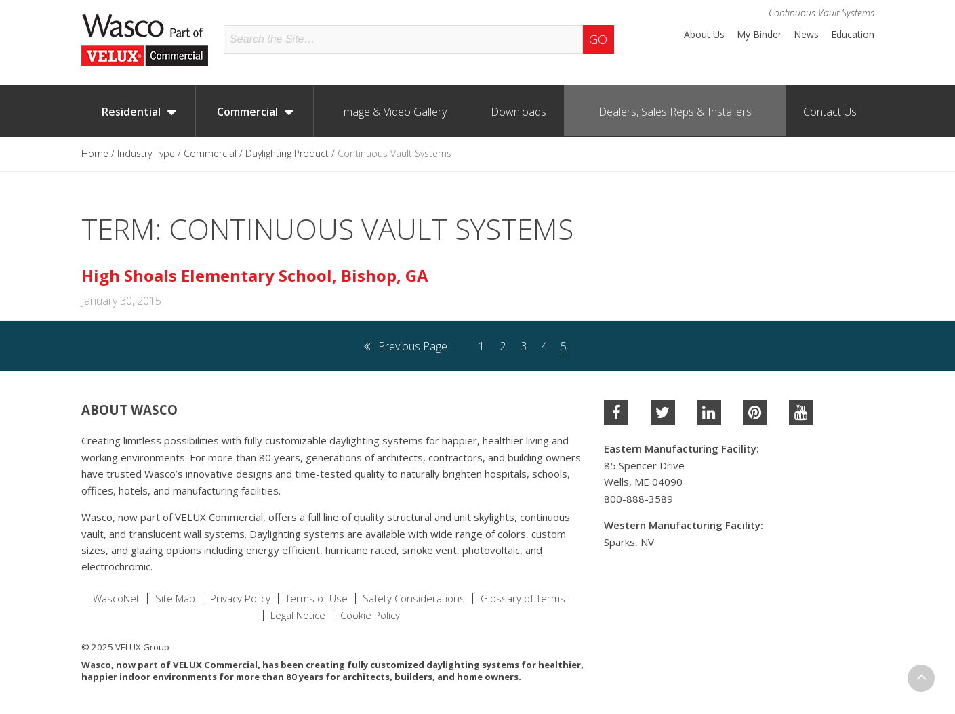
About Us (704, 34)
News (806, 34)
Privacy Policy (240, 598)
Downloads (518, 111)
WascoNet (116, 598)
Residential (131, 111)
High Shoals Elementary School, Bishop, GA (254, 275)
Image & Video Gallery (393, 111)
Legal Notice (297, 615)
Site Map (175, 598)
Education (852, 34)
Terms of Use (316, 598)
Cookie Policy (370, 615)
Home (94, 153)
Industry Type (146, 153)
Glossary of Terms (523, 598)
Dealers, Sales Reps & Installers (675, 111)
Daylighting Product (287, 153)
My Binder (759, 34)
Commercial (247, 111)
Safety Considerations (414, 598)
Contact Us (830, 111)
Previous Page (405, 346)
